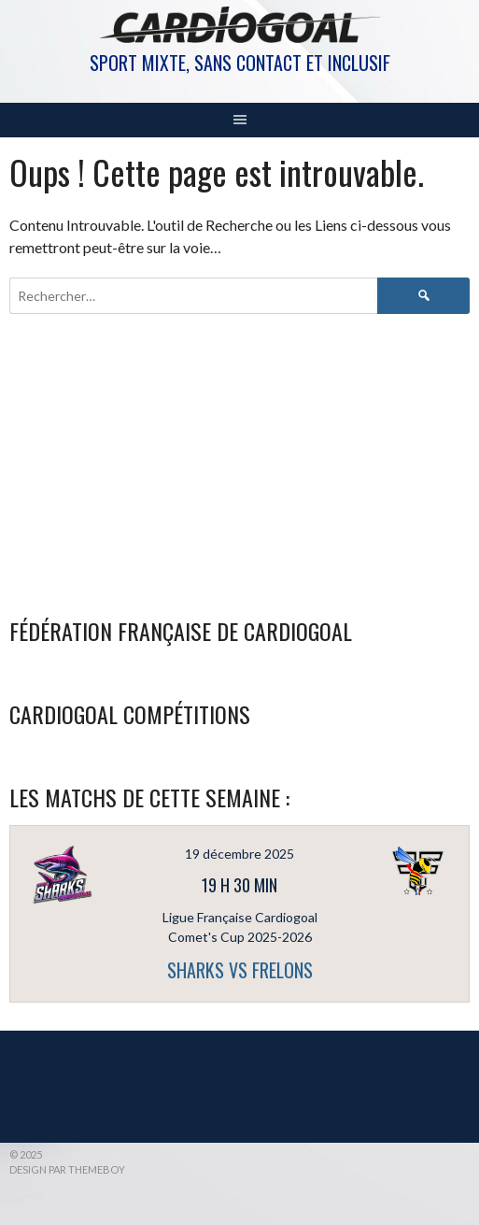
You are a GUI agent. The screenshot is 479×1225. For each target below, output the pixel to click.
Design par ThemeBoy (67, 1169)
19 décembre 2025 (239, 854)
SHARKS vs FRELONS (240, 970)
